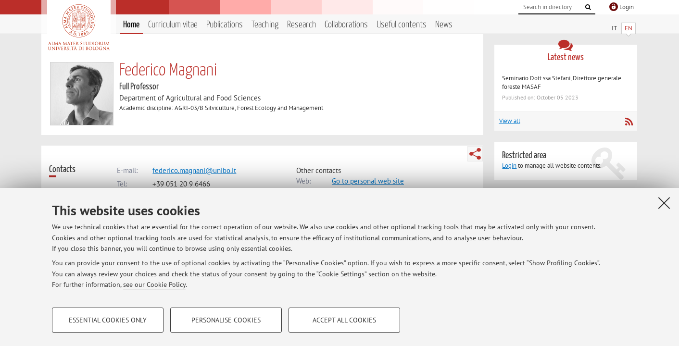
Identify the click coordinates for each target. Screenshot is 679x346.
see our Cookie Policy (154, 284)
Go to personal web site (368, 180)
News (444, 24)
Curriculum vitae (173, 24)
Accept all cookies (344, 320)
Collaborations (346, 24)
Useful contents (402, 24)
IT (614, 28)
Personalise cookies (226, 320)
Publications (224, 24)
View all (509, 121)
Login (509, 165)
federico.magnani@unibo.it (194, 170)
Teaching (264, 24)
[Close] (664, 202)
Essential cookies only (108, 320)
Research (301, 24)
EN (628, 28)
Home (131, 24)
